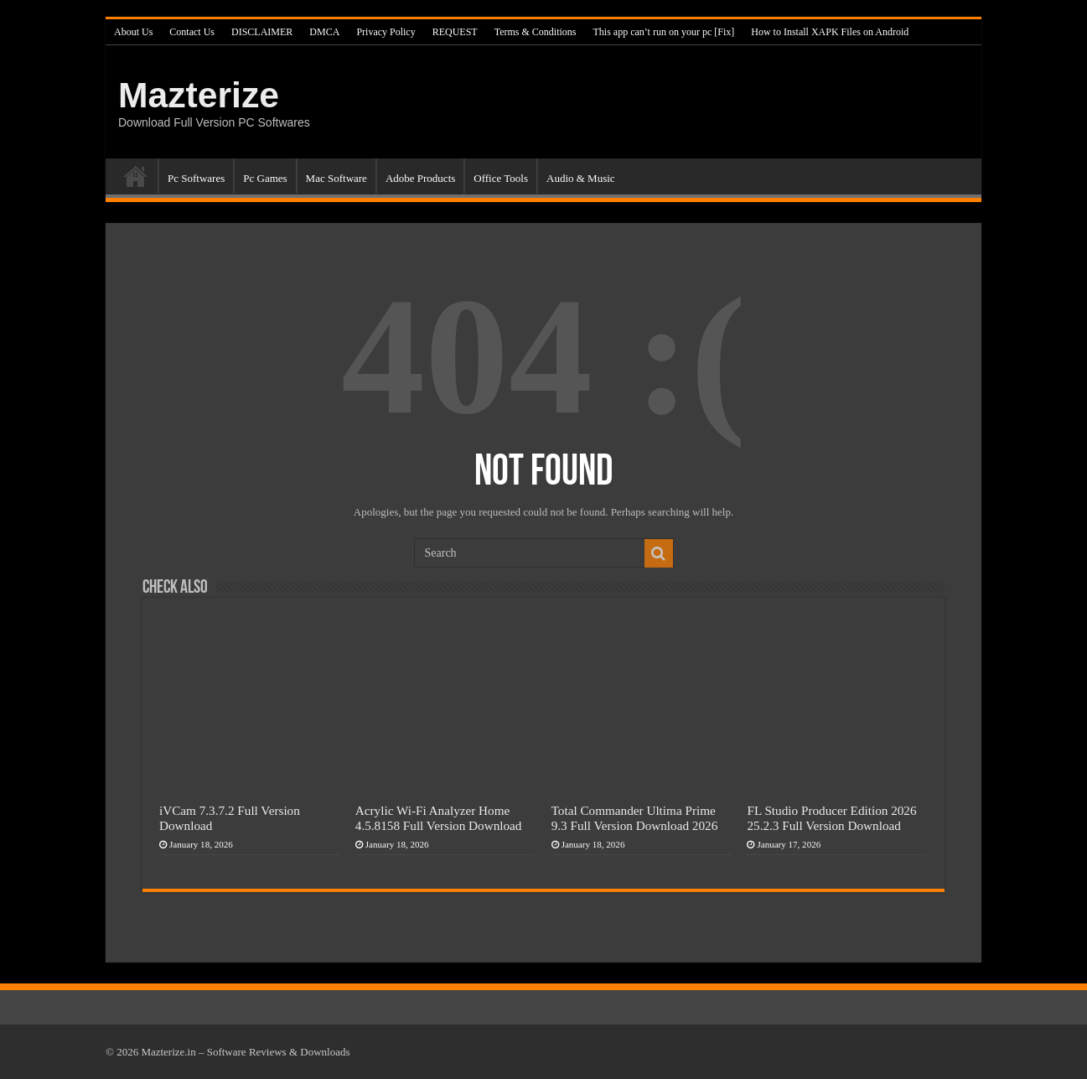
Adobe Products (420, 178)
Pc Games (265, 178)
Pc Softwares (196, 178)
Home (136, 176)
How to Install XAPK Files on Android (829, 32)
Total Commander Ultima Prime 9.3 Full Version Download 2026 (634, 818)
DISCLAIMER (261, 32)
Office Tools (501, 178)
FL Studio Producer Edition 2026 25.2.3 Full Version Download (831, 818)
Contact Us (192, 32)
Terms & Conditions (535, 32)
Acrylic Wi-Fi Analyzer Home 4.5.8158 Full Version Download (438, 818)
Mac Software (336, 178)
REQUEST (455, 32)
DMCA (324, 32)
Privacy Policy (385, 32)
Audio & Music (580, 178)
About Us (133, 32)
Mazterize (198, 95)
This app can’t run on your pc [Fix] (664, 32)
